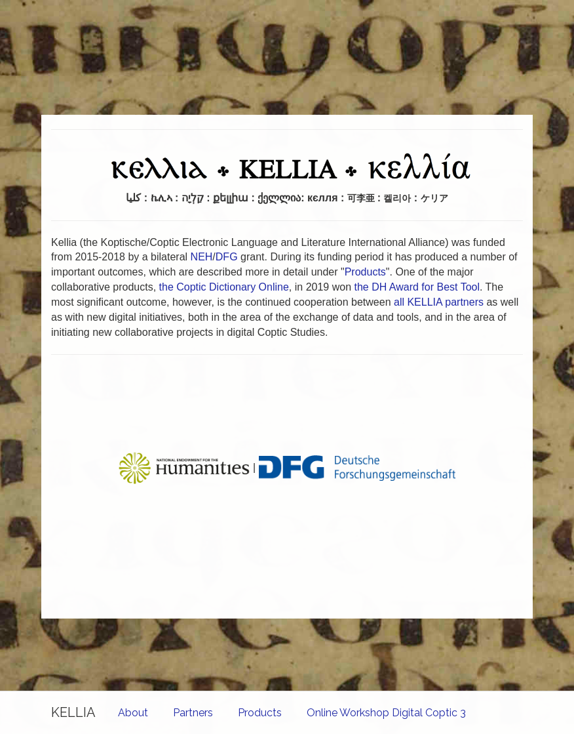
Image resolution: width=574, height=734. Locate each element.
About (133, 712)
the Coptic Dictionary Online (224, 287)
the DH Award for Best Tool (417, 287)
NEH (202, 256)
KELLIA (73, 712)
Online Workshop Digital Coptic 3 (386, 712)
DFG (227, 256)
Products (260, 712)
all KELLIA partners (439, 302)
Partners (193, 712)
